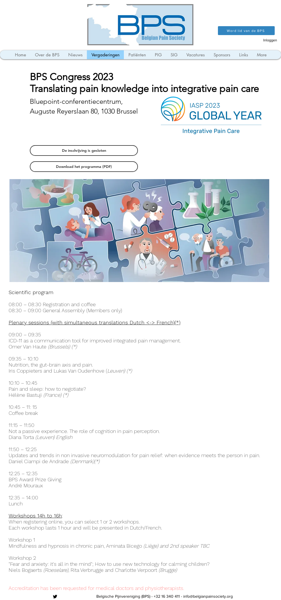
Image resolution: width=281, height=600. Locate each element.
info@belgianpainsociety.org (208, 596)
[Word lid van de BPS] (246, 30)
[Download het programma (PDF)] (84, 166)
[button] (84, 150)
